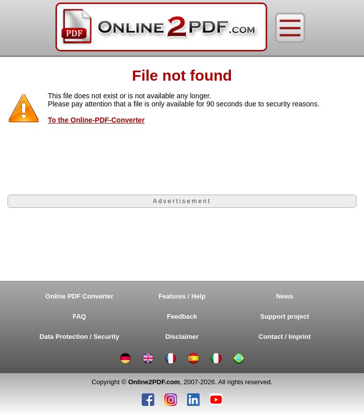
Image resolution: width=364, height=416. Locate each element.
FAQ (79, 316)
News (284, 296)
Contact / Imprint (285, 336)
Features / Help (181, 296)
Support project (284, 316)
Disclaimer (182, 336)
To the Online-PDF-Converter (96, 120)
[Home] (161, 28)
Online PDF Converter (79, 296)
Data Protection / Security (79, 336)
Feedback (182, 316)
